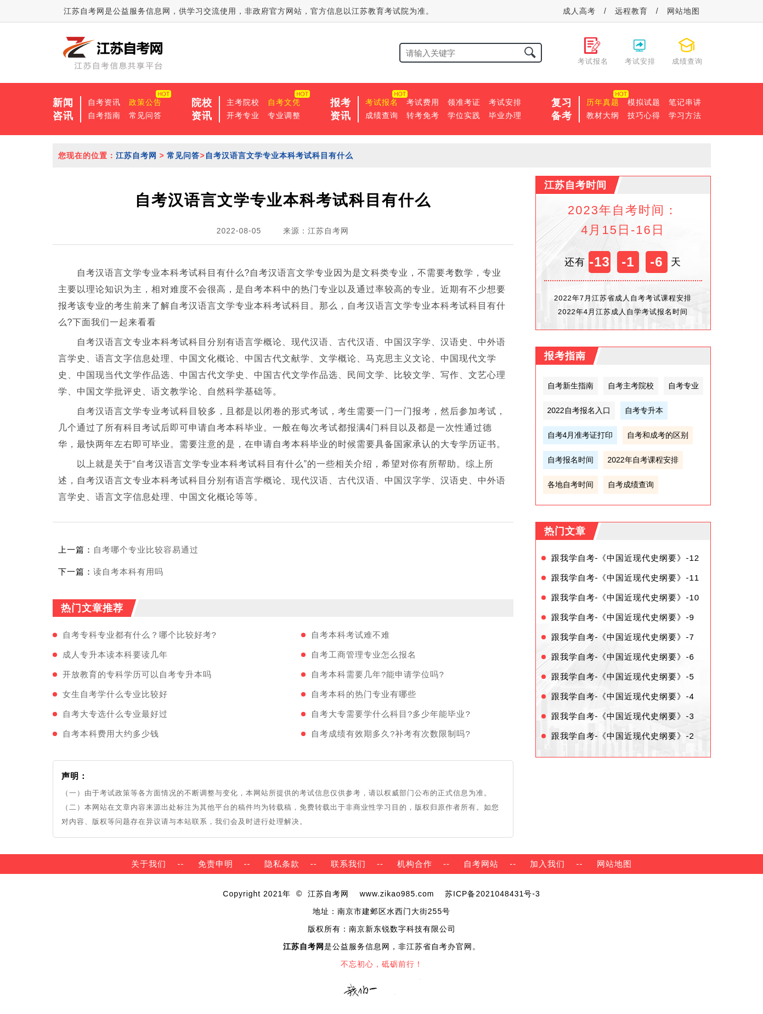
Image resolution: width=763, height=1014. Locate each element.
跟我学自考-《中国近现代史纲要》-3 (622, 716)
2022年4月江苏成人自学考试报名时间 (623, 312)
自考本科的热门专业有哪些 (363, 694)
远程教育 (631, 11)
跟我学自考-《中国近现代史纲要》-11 (625, 577)
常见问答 (145, 115)
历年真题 (602, 102)
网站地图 (683, 11)
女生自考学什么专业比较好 (115, 694)
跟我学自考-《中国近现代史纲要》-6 (622, 656)
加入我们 (547, 863)
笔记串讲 (685, 102)
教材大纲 (602, 115)
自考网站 (481, 863)
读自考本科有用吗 (128, 571)
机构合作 (414, 863)
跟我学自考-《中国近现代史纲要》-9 (622, 617)
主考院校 (243, 102)
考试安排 (505, 102)
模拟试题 (644, 102)
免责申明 (215, 863)
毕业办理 (505, 115)
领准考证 (464, 102)
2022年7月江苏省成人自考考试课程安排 (623, 298)
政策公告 (145, 102)
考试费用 (422, 102)
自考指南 (104, 115)
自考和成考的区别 (657, 435)
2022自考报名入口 (579, 410)
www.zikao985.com (397, 893)
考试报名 (381, 102)
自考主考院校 (631, 385)
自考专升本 (644, 410)
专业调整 (284, 115)
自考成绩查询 (631, 484)
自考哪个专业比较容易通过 (146, 549)
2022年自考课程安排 (643, 459)
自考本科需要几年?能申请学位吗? (377, 674)
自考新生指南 (570, 385)
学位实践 (464, 115)
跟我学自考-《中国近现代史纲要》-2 (622, 735)
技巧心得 (644, 115)
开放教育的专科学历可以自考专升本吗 (137, 674)
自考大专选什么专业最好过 (115, 713)
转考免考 (422, 115)
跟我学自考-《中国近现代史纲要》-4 (622, 696)
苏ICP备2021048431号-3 (492, 893)
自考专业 (683, 385)
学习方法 (685, 115)
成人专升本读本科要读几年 (115, 654)
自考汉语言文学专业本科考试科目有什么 (279, 155)
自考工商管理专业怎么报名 (363, 654)
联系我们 (348, 863)
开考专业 (243, 115)
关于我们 (148, 863)
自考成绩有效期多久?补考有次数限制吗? (391, 733)
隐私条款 (281, 863)
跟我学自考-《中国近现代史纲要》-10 (625, 597)
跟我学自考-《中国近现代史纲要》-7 (622, 637)
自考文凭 (284, 102)
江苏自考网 (136, 155)
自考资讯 (104, 102)
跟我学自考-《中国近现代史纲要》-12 (625, 557)
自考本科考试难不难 (350, 634)
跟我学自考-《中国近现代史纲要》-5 (622, 676)
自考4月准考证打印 (580, 435)
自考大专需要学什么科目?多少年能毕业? (391, 713)
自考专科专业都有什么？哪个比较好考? (140, 634)
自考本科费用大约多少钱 (111, 733)
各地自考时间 (570, 484)
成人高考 (579, 11)
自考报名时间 (570, 459)
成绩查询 (381, 115)
